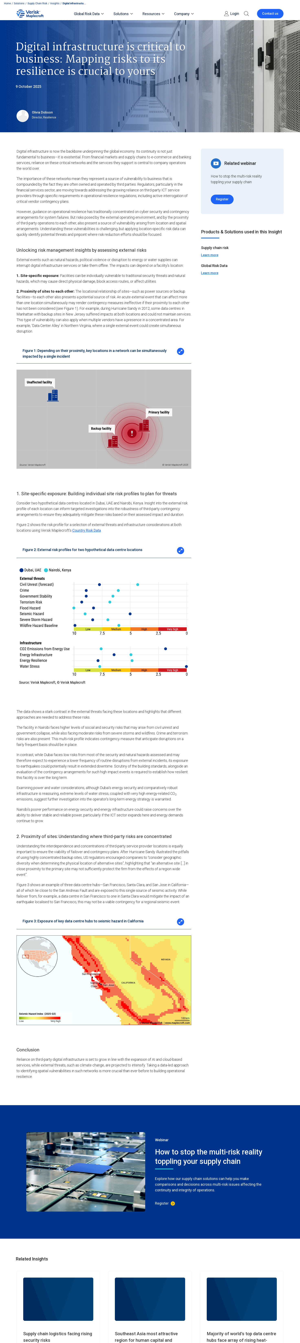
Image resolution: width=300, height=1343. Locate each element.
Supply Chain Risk (37, 3)
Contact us (270, 13)
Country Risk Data (86, 530)
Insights (54, 3)
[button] (246, 13)
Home (7, 3)
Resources (153, 14)
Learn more (209, 255)
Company (184, 14)
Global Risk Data (89, 14)
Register (222, 199)
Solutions (19, 3)
